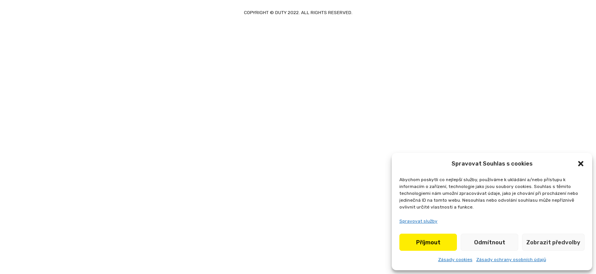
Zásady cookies (455, 259)
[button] (581, 163)
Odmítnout (489, 242)
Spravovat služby (418, 221)
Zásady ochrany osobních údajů (511, 259)
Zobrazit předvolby (553, 242)
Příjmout (428, 242)
